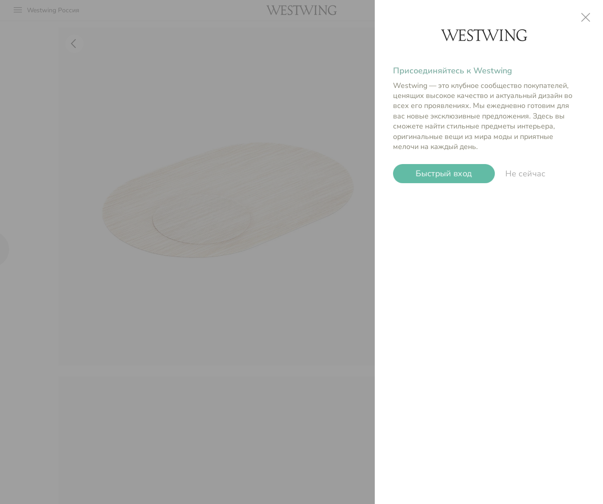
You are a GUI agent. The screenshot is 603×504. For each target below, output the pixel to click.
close (585, 17)
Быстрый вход (444, 173)
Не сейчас (525, 173)
